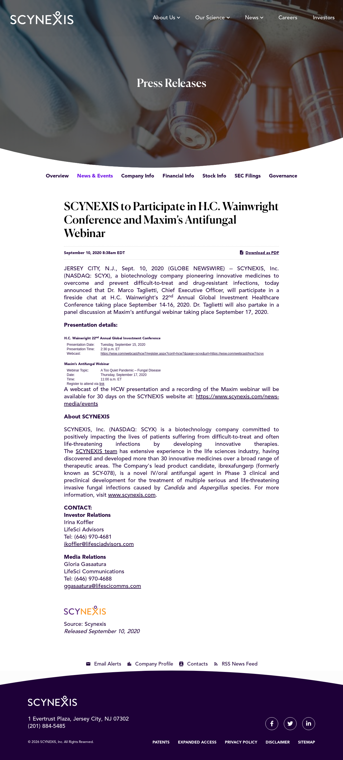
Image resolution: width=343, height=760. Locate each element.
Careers (287, 18)
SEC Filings (248, 176)
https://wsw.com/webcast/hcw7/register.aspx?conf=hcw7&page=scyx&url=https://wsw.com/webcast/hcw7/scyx (182, 354)
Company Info (137, 176)
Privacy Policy (241, 742)
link (101, 384)
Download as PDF (259, 252)
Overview (57, 176)
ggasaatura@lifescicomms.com (102, 586)
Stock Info (214, 176)
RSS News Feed (240, 664)
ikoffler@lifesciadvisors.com (99, 544)
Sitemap (306, 742)
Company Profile (154, 664)
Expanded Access (197, 742)
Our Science (212, 18)
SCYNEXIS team (96, 451)
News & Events (95, 176)
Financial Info (178, 176)
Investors (324, 18)
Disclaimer (278, 742)
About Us (166, 18)
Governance (283, 176)
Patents (161, 742)
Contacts (197, 664)
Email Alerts (107, 664)
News (254, 18)
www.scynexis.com (132, 495)
